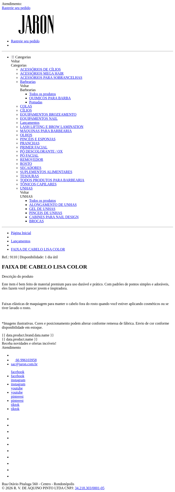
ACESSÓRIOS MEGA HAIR (42, 73)
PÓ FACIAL (29, 155)
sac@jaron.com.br (24, 364)
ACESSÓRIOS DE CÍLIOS (40, 69)
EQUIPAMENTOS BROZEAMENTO (48, 114)
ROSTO (26, 164)
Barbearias (28, 82)
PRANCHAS (29, 143)
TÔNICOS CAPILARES (38, 184)
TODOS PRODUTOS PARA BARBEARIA (52, 180)
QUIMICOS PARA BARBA (50, 98)
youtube (17, 388)
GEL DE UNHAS (42, 209)
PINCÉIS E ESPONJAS (38, 139)
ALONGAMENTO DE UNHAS (53, 205)
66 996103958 (24, 360)
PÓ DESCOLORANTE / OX (41, 151)
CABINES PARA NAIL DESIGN (54, 217)
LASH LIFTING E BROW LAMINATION (51, 127)
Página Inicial (21, 233)
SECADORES (30, 168)
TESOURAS (29, 176)
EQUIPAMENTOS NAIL (39, 118)
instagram (18, 380)
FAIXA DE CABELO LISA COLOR (38, 249)
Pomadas (35, 102)
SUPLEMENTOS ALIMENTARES (46, 172)
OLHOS (26, 135)
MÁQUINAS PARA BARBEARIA (46, 131)
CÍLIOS (26, 110)
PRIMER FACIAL (33, 147)
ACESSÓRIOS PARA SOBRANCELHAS (51, 77)
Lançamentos (29, 123)
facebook (17, 372)
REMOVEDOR (31, 159)
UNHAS (26, 188)
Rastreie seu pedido (16, 8)
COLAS (26, 106)
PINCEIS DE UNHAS (45, 213)
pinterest (17, 396)
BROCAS (36, 221)
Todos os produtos (42, 94)
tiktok (15, 405)
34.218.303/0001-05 (90, 488)
